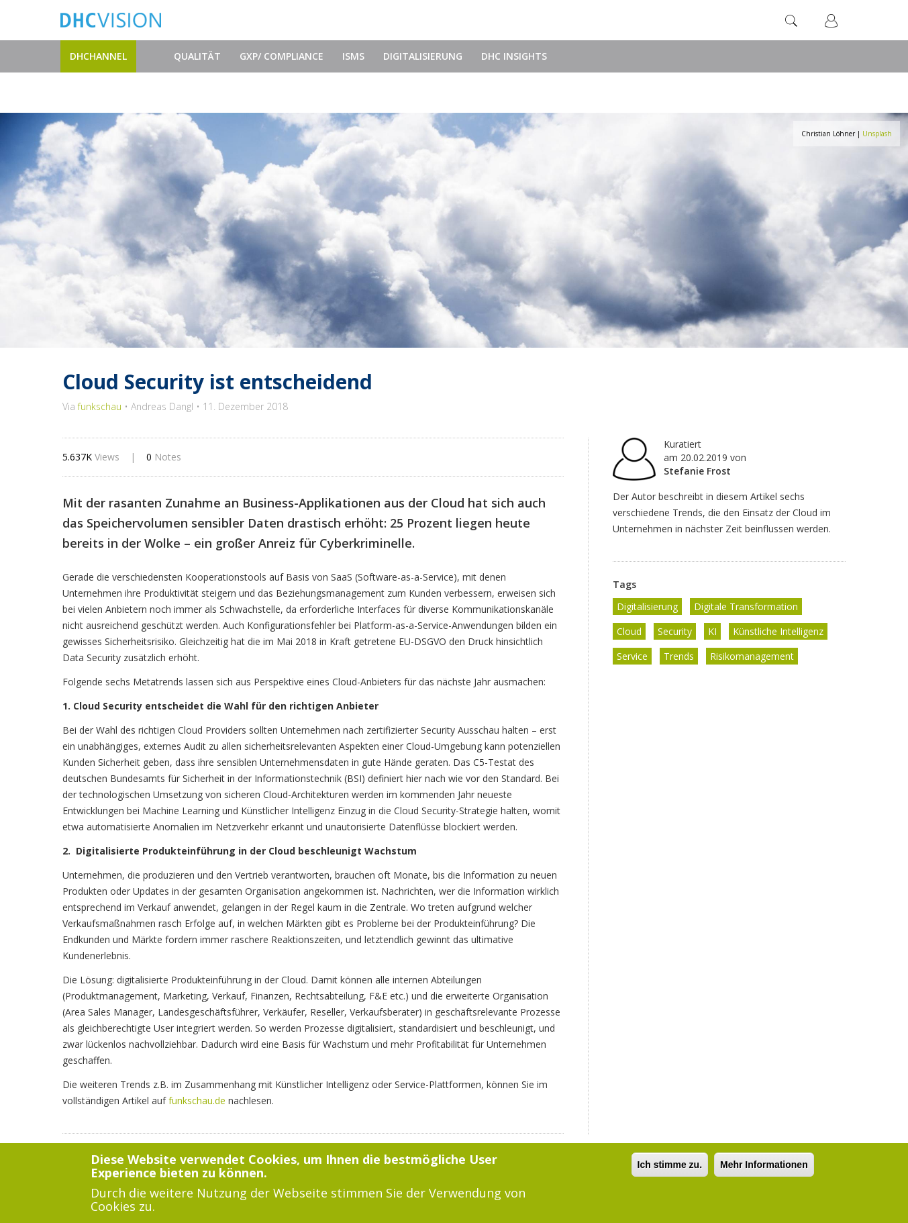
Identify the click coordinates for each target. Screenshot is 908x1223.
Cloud (629, 631)
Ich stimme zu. (670, 1166)
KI (712, 631)
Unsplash (877, 133)
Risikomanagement (752, 656)
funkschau (99, 406)
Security (675, 631)
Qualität (197, 56)
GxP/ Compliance (281, 56)
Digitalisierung (422, 56)
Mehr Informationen (764, 1166)
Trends (679, 656)
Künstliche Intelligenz (778, 631)
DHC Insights (514, 56)
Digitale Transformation (746, 606)
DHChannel (98, 56)
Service (632, 656)
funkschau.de (196, 1100)
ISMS (353, 56)
